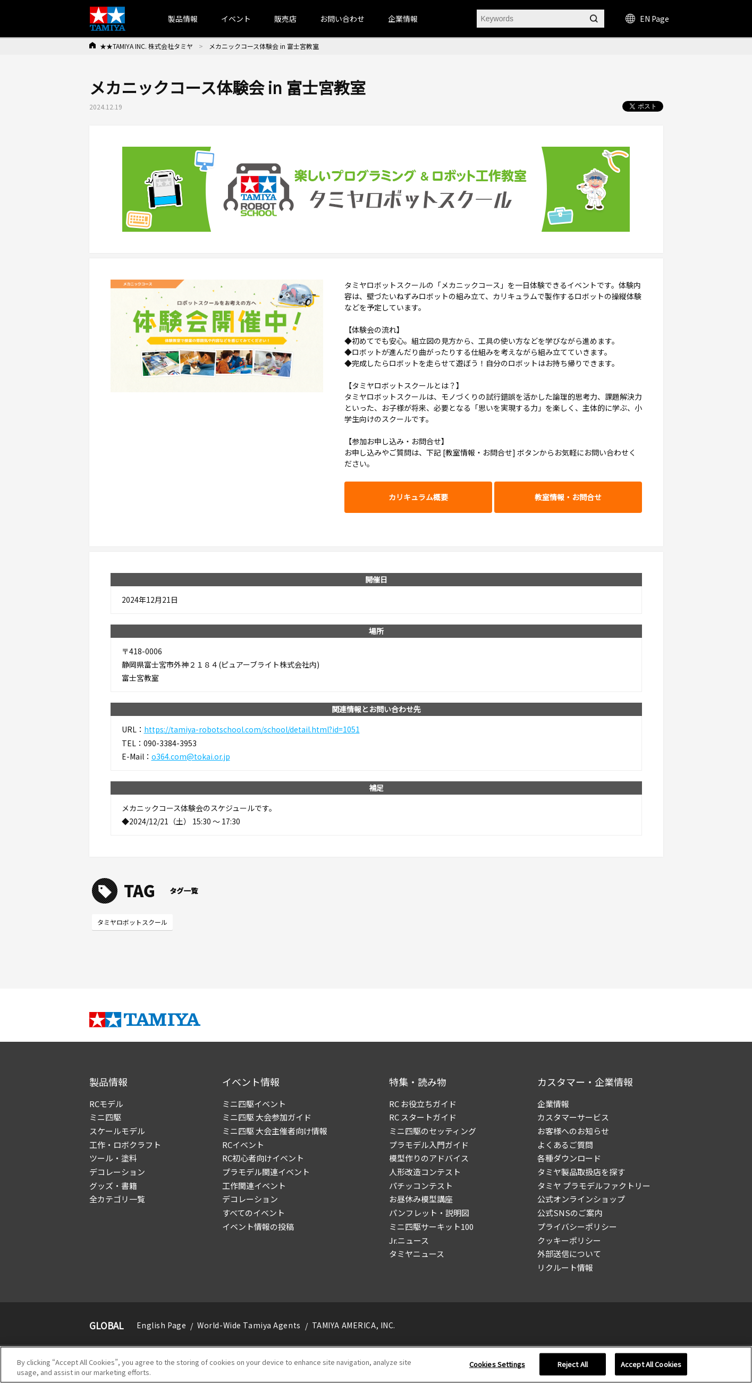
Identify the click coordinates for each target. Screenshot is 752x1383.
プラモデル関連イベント (266, 1171)
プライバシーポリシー (577, 1226)
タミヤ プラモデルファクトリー (593, 1185)
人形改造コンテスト (425, 1171)
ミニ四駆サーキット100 (431, 1226)
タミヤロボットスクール (132, 921)
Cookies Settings (497, 1365)
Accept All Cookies (651, 1365)
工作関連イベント (254, 1185)
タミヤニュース (416, 1253)
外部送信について (569, 1253)
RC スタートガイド (423, 1117)
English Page (162, 1325)
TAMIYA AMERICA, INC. (353, 1325)
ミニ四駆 (105, 1117)
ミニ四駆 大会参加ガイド (266, 1117)
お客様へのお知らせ (573, 1130)
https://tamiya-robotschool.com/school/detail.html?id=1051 (252, 729)
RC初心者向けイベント (263, 1157)
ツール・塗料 (113, 1157)
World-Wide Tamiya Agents (248, 1325)
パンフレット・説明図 (429, 1212)
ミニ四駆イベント (254, 1103)
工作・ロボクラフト (125, 1144)
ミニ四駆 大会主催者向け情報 (274, 1130)
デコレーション (117, 1171)
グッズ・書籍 (113, 1185)
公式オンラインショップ (581, 1198)
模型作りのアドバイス (429, 1157)
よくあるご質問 (565, 1144)
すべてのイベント (253, 1212)
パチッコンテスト (421, 1185)
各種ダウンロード (569, 1157)
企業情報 (553, 1103)
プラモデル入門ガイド (429, 1144)
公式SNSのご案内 (569, 1212)
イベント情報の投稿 (258, 1226)
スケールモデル (117, 1130)
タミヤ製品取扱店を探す (581, 1171)
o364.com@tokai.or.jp (190, 756)
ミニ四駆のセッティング (432, 1130)
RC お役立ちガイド (423, 1103)
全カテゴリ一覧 (117, 1198)
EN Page (647, 18)
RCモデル (106, 1103)
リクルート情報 (565, 1267)
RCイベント (243, 1144)
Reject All (572, 1365)
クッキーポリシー (569, 1240)
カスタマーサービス (573, 1117)
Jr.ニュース (409, 1240)
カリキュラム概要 (418, 497)
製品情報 (183, 18)
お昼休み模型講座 (421, 1198)
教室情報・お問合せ (568, 497)
